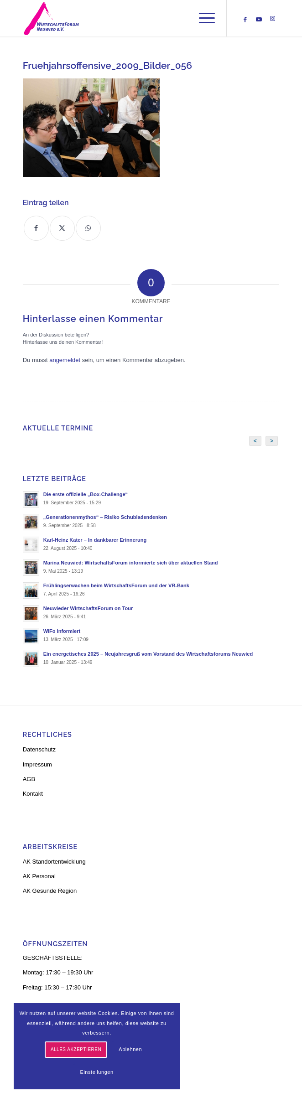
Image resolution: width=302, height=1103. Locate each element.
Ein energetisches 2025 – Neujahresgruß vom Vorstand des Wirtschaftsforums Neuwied (148, 654)
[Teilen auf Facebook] (36, 228)
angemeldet (64, 360)
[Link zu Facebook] (245, 19)
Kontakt (33, 793)
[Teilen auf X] (62, 228)
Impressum (37, 764)
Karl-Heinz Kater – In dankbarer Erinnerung (95, 540)
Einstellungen (96, 1072)
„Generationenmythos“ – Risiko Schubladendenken (105, 517)
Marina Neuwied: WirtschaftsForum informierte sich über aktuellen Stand (130, 562)
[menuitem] (202, 18)
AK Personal (39, 876)
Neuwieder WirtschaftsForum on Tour (88, 608)
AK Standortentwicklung (54, 861)
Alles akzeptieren (76, 1049)
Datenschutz (39, 749)
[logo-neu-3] (125, 18)
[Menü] (202, 18)
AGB (29, 779)
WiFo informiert (62, 631)
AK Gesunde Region (50, 890)
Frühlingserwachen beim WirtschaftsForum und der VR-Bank (116, 585)
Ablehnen (130, 1049)
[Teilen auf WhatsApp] (88, 228)
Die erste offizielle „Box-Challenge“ (85, 494)
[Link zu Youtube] (259, 19)
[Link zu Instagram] (272, 18)
